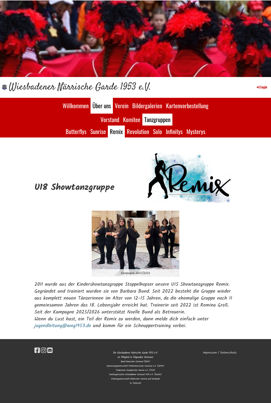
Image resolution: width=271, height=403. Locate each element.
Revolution (138, 131)
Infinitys (174, 131)
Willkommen (76, 105)
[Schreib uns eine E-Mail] (50, 351)
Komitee (131, 119)
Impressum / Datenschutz (220, 352)
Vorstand (110, 119)
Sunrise (98, 131)
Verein (121, 105)
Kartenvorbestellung (187, 105)
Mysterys (195, 131)
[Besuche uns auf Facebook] (37, 351)
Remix (116, 131)
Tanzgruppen (157, 119)
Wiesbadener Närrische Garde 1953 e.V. (80, 87)
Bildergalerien (147, 105)
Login (261, 87)
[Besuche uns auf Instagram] (43, 351)
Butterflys (76, 131)
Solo (157, 131)
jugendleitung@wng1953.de (62, 326)
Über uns (101, 105)
